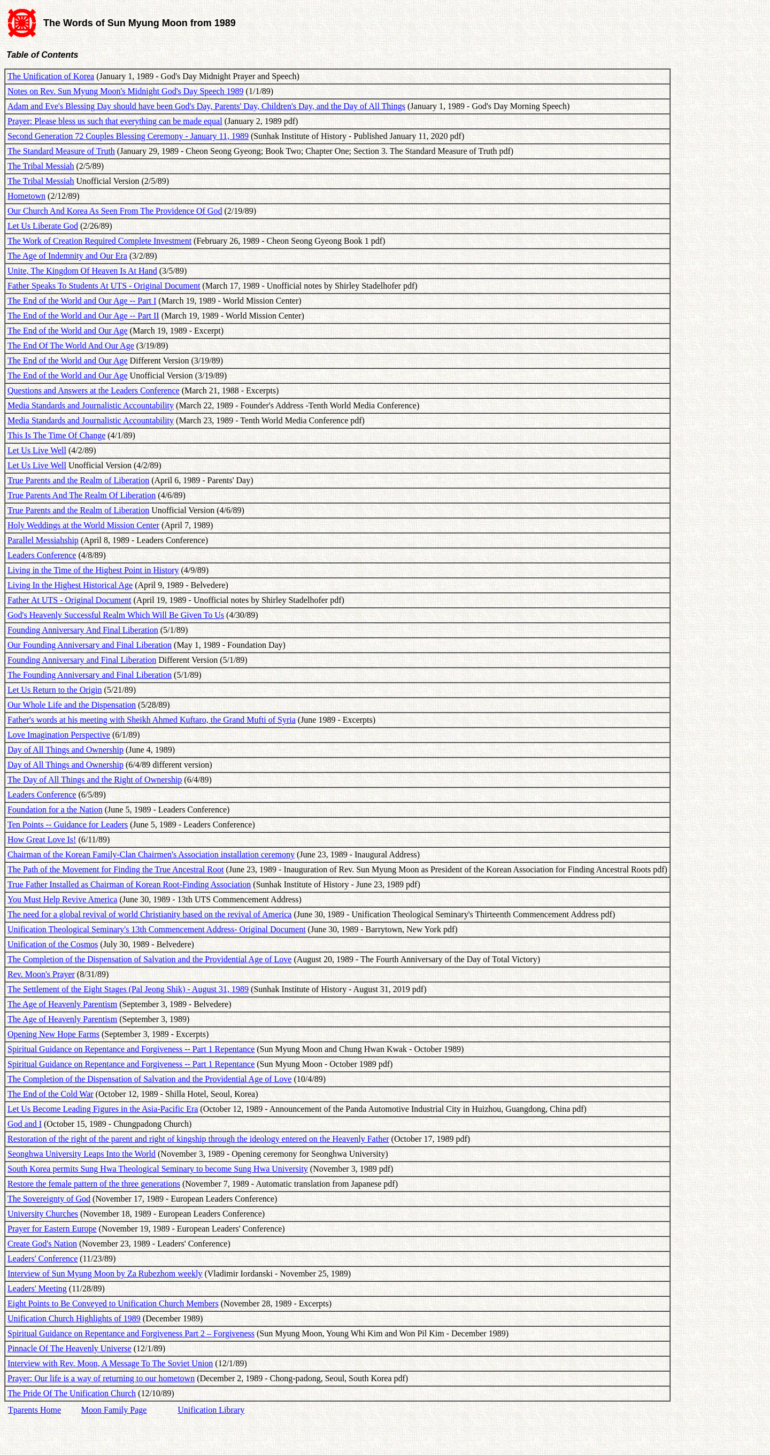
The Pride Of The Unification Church (71, 1393)
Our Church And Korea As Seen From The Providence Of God (114, 210)
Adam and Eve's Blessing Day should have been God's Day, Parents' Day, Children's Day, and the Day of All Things (206, 106)
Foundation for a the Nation (55, 809)
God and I (24, 1123)
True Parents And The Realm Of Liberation (81, 495)
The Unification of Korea (50, 76)
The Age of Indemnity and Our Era (67, 255)
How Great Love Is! (41, 839)
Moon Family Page (114, 1409)
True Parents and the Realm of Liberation (78, 480)
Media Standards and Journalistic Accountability (90, 405)
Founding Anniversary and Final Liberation (81, 659)
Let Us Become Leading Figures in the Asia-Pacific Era (102, 1108)
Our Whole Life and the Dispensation (71, 704)
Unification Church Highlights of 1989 (74, 1318)
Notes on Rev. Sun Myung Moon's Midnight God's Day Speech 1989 (125, 91)
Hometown (26, 195)
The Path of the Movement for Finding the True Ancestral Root (115, 869)
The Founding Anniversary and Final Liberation (89, 674)
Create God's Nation (42, 1243)
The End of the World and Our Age (67, 330)
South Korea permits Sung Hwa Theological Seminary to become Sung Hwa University (157, 1168)
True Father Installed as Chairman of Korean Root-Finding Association (129, 884)
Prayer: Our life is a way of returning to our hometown (101, 1378)
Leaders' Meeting (37, 1288)
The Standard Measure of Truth (61, 151)
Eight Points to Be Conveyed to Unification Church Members (113, 1303)
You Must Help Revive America (62, 899)
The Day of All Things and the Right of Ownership (94, 779)
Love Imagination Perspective (58, 734)
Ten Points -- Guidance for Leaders (67, 824)
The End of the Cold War (50, 1093)
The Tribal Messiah (40, 166)
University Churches (42, 1213)
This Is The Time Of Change (56, 435)
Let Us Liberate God (42, 225)
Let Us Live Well (36, 450)
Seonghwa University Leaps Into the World (81, 1153)
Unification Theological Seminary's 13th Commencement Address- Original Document (156, 929)
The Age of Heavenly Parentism (62, 1004)
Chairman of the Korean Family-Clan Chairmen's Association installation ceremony (151, 854)
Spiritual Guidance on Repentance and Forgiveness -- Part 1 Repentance (131, 1049)
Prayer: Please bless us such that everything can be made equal (114, 121)
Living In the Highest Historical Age (70, 585)
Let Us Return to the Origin (54, 689)
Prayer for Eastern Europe (52, 1228)
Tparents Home (34, 1409)
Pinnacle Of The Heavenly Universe (69, 1348)
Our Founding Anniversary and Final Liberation (89, 644)
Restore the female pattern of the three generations (93, 1183)
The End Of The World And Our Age (70, 345)
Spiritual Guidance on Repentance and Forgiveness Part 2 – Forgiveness (131, 1333)
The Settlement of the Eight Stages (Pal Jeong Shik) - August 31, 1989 (128, 989)
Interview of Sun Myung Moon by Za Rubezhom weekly (104, 1273)
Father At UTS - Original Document (69, 600)
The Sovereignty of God (48, 1198)
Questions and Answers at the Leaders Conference (93, 390)
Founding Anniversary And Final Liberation (82, 629)
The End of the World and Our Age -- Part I (81, 300)
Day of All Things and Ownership (65, 749)
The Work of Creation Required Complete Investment (99, 240)
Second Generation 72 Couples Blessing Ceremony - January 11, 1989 (128, 136)
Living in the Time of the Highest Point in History (93, 570)
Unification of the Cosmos (52, 944)
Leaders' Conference (42, 1258)
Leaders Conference (41, 555)
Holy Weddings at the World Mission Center (83, 525)
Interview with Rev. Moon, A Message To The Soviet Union (110, 1363)
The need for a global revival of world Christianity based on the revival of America (149, 914)
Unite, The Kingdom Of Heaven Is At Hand (82, 270)
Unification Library (211, 1409)
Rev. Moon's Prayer (41, 974)
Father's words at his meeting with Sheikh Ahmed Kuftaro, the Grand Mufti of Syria (151, 719)
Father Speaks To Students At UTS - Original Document (103, 285)
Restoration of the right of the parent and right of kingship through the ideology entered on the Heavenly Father (198, 1138)
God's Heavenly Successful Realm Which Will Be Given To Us (115, 615)
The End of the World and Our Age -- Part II (83, 315)
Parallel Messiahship (43, 540)
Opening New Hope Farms (53, 1034)
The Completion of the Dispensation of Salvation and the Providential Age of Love (149, 959)
